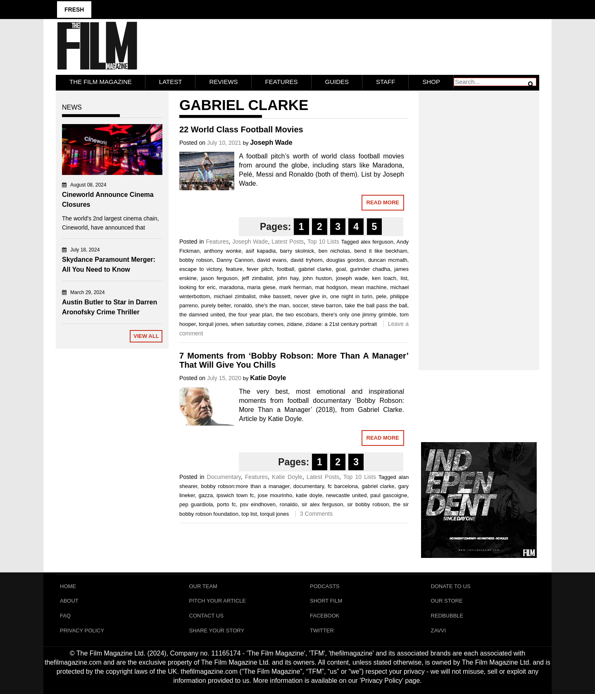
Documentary (224, 477)
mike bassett (274, 296)
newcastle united (346, 495)
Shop (431, 81)
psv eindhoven (258, 504)
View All (146, 336)
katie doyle (309, 495)
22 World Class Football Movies (241, 129)
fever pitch (260, 269)
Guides (337, 81)
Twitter (322, 631)
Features (281, 81)
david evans (272, 260)
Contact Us (206, 616)
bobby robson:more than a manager (245, 486)
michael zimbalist (235, 296)
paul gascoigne (388, 495)
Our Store (447, 601)
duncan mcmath (387, 260)
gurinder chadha (370, 269)
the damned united (202, 314)
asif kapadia (261, 251)
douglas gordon (345, 260)
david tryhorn (306, 260)
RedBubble (447, 616)
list (404, 278)
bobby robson (196, 260)
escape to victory (200, 269)
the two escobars (297, 314)
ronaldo (243, 305)
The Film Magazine (100, 81)
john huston (317, 278)
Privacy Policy (82, 631)
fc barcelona (343, 486)
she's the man (272, 305)
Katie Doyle (268, 377)
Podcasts (325, 586)
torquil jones (213, 324)
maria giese (261, 287)
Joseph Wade (271, 142)
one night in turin (351, 296)
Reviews (223, 81)
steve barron (327, 305)
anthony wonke (223, 251)
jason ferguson (219, 278)
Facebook (325, 616)
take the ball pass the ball (376, 305)
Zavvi (438, 631)
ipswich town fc (235, 495)
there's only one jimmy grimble (358, 314)
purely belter (216, 305)
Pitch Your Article (217, 601)
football (285, 269)
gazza (205, 495)
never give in (310, 296)
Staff (385, 81)
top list (249, 514)
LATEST (170, 81)
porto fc (226, 504)
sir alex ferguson (322, 504)
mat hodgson (331, 287)
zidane (294, 324)
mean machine (368, 287)
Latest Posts (287, 241)
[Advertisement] (479, 222)
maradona (231, 287)
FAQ (65, 616)
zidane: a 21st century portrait (341, 324)
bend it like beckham (380, 251)
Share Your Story (217, 631)
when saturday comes (257, 324)
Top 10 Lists (323, 241)
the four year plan (250, 314)
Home (68, 586)
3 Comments (316, 513)
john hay (287, 278)
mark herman (295, 287)
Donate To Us (451, 586)
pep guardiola (196, 504)
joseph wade (351, 278)
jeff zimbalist (257, 278)
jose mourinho (275, 495)
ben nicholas (334, 251)
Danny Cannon (235, 260)
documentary (308, 486)
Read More (383, 202)
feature (234, 269)
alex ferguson (377, 242)
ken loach (384, 278)
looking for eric (197, 287)
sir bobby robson (368, 504)
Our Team (203, 586)
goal (341, 269)
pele (381, 296)
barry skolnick (297, 251)
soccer (300, 305)
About (69, 601)
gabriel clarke (314, 269)
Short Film (326, 601)
